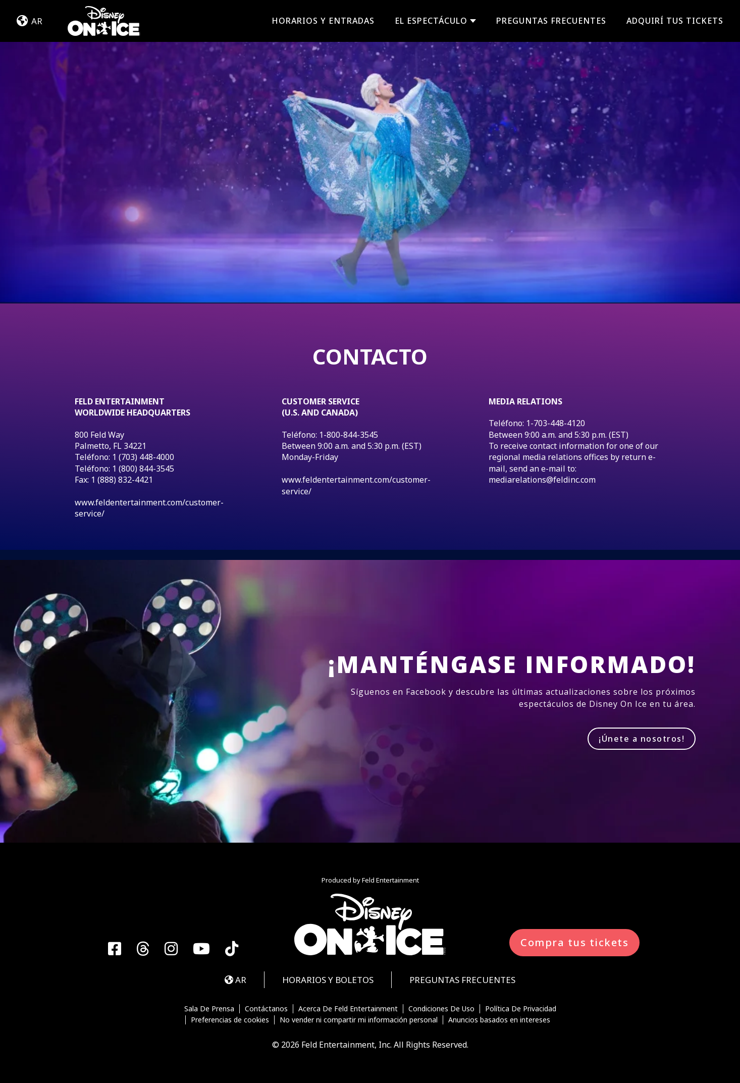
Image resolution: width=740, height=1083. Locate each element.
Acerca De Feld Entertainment (348, 1008)
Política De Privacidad (520, 1008)
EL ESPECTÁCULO (431, 21)
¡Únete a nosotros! (641, 738)
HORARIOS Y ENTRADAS (323, 20)
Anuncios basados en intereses (499, 1019)
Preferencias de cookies (230, 1019)
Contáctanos (266, 1008)
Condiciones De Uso (441, 1008)
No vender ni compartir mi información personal (359, 1019)
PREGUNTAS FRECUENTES (551, 20)
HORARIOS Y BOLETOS (328, 980)
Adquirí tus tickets (674, 20)
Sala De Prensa (209, 1008)
